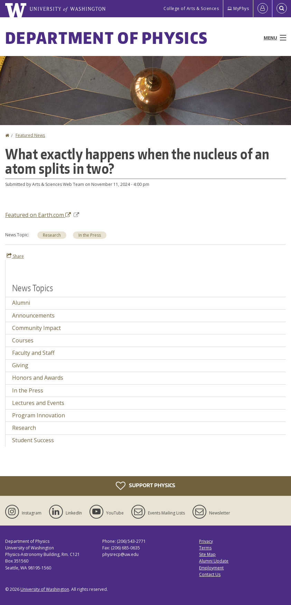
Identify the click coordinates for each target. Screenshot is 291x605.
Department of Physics (106, 38)
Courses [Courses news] (23, 340)
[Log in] (262, 8)
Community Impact (36, 328)
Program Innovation (38, 415)
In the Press (27, 390)
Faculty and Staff (33, 353)
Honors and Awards (37, 377)
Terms (205, 548)
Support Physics (145, 486)
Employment (211, 568)
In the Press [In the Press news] (89, 235)
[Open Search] (281, 8)
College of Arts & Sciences (191, 8)
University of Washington (44, 589)
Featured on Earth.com (42, 215)
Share (15, 256)
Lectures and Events (38, 403)
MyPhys (238, 8)
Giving (20, 365)
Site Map (207, 554)
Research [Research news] (52, 235)
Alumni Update (213, 561)
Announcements (33, 315)
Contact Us (209, 574)
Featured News (30, 135)
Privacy (206, 541)
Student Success (33, 440)
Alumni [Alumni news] (21, 302)
